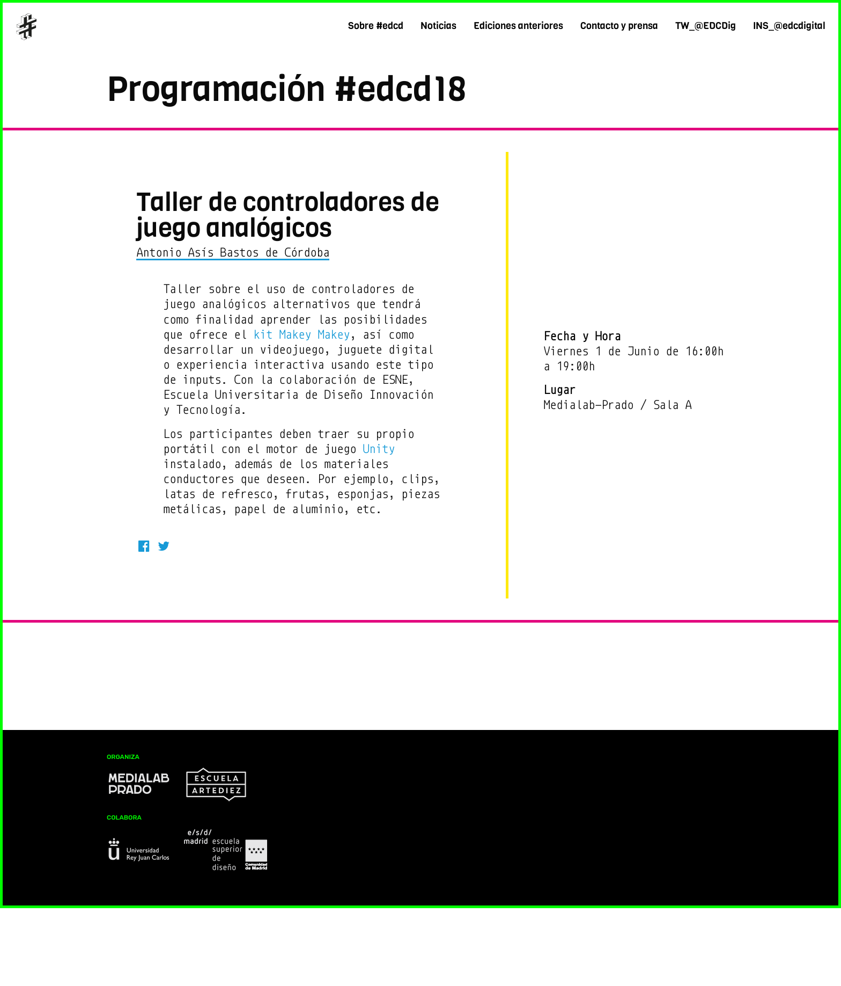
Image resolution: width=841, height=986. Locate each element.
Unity (379, 449)
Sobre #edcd (375, 25)
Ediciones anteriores (518, 25)
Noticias (438, 25)
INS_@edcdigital (789, 25)
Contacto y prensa (619, 25)
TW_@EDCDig (705, 25)
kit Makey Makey (301, 334)
